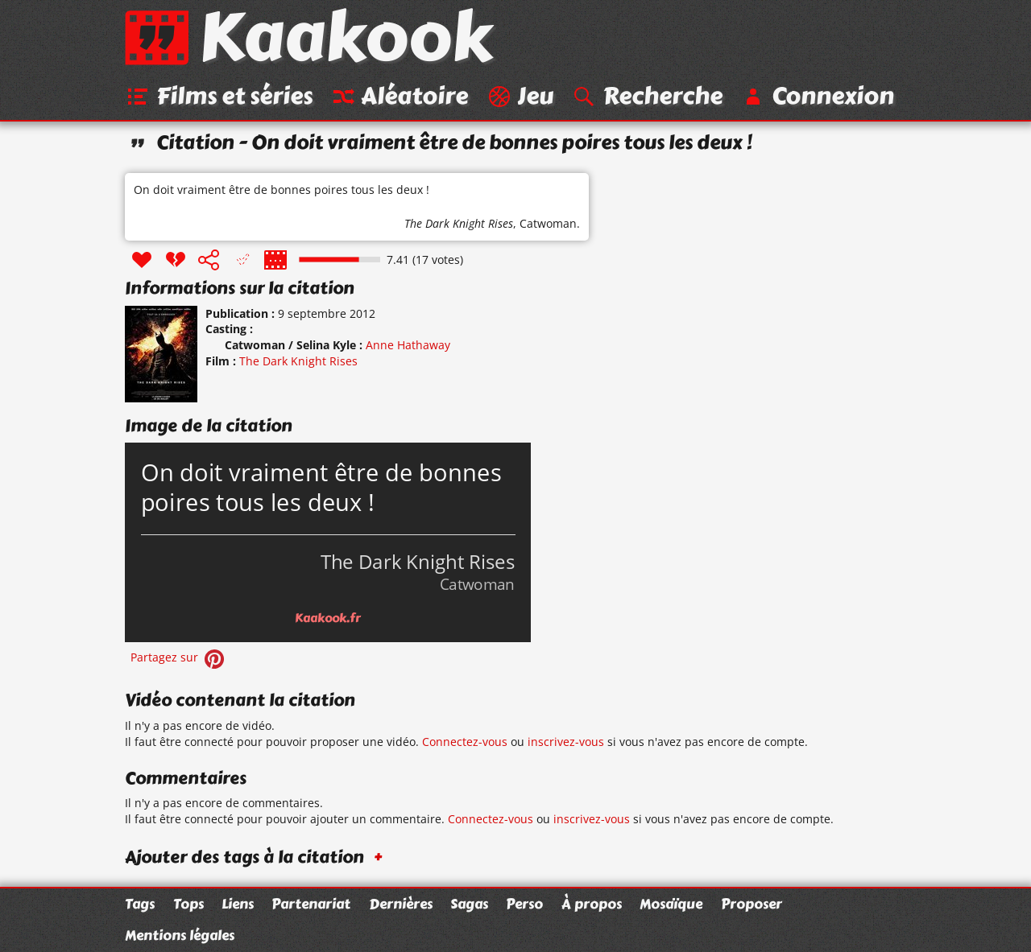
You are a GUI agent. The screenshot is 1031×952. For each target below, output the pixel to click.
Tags (140, 903)
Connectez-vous (464, 741)
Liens (238, 903)
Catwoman (548, 223)
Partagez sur (178, 657)
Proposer (751, 903)
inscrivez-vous (566, 741)
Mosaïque (671, 903)
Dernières (401, 903)
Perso (524, 903)
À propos (591, 903)
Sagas (469, 903)
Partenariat (310, 903)
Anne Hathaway (408, 344)
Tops (188, 903)
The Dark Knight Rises (458, 223)
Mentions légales (179, 935)
